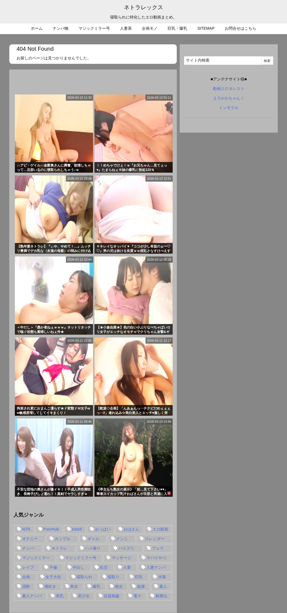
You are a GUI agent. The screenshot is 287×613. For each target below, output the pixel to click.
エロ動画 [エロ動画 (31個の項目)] (160, 529)
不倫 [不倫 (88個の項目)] (53, 567)
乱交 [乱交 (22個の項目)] (104, 567)
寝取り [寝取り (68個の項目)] (113, 577)
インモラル (229, 107)
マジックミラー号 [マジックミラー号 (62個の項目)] (80, 558)
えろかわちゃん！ (228, 98)
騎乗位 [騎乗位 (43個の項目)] (161, 596)
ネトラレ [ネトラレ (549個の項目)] (59, 548)
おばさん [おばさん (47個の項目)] (131, 529)
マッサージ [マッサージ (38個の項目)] (121, 558)
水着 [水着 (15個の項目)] (162, 577)
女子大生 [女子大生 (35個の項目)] (53, 577)
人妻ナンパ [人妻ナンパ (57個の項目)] (156, 567)
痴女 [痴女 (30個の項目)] (119, 586)
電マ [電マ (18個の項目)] (137, 596)
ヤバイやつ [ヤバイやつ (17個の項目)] (156, 558)
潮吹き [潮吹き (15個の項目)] (50, 586)
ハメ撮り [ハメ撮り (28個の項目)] (93, 548)
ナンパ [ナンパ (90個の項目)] (28, 548)
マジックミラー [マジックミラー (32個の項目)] (36, 558)
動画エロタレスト (228, 88)
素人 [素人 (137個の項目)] (163, 586)
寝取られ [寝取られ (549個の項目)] (84, 577)
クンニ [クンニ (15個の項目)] (122, 538)
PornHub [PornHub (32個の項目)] (51, 529)
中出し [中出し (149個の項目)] (78, 567)
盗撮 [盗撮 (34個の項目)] (141, 586)
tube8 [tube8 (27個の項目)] (77, 529)
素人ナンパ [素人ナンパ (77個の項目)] (32, 596)
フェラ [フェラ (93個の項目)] (158, 548)
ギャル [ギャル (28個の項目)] (93, 538)
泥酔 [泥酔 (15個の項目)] (26, 586)
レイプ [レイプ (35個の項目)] (28, 567)
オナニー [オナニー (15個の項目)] (30, 538)
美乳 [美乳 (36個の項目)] (60, 596)
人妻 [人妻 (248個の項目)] (127, 567)
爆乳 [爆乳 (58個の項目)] (96, 586)
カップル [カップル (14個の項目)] (62, 538)
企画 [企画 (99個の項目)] (26, 577)
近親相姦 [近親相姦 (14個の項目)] (111, 596)
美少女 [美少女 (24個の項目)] (84, 596)
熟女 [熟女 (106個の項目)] (74, 586)
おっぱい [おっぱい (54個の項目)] (103, 529)
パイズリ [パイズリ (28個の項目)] (126, 548)
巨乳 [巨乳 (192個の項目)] (139, 577)
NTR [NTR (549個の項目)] (26, 529)
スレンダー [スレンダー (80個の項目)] (155, 538)
